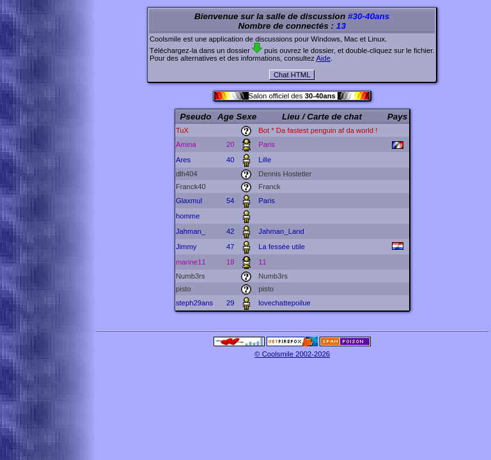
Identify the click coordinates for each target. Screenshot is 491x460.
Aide (323, 58)
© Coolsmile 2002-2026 (292, 354)
